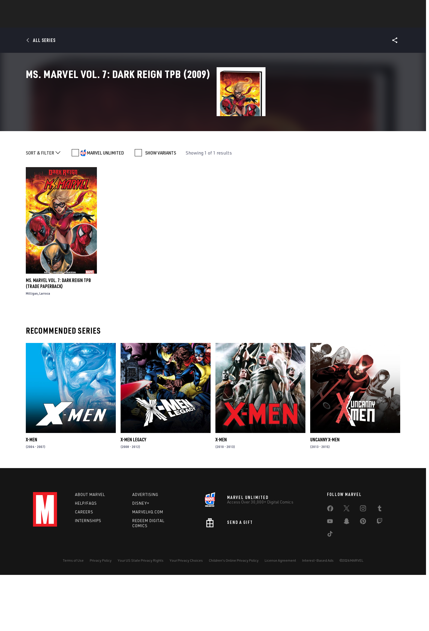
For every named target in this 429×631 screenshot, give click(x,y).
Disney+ (140, 559)
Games (204, 21)
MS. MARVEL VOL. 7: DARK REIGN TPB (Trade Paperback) (58, 339)
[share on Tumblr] (379, 566)
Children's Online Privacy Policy (234, 616)
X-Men (31, 496)
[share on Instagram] (363, 566)
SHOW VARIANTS (160, 209)
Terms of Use (73, 616)
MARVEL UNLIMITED (105, 209)
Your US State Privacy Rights (141, 616)
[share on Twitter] (347, 566)
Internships (88, 576)
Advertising (145, 550)
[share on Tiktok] (330, 591)
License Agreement (280, 616)
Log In (55, 8)
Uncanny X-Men (325, 496)
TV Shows (254, 21)
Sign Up (75, 8)
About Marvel (90, 550)
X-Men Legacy (133, 496)
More (302, 21)
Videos (280, 21)
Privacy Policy (101, 616)
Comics (146, 21)
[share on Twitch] (379, 578)
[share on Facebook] (330, 566)
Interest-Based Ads (318, 616)
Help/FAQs (86, 559)
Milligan (32, 349)
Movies (227, 21)
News (124, 21)
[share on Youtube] (330, 578)
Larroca (44, 349)
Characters (175, 21)
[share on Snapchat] (347, 578)
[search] (385, 7)
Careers (84, 568)
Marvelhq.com (147, 568)
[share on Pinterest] (363, 578)
